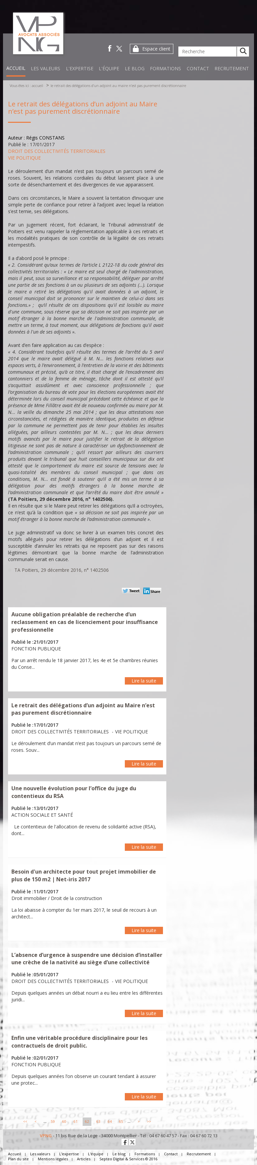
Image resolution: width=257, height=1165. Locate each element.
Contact (198, 68)
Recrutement (232, 68)
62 (87, 1121)
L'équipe (109, 68)
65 (121, 1121)
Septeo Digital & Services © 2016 (128, 1158)
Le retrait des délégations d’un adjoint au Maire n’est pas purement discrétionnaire (118, 85)
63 (98, 1121)
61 (76, 1121)
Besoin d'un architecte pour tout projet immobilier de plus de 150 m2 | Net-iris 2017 (83, 875)
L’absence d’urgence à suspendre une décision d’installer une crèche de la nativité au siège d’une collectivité (86, 958)
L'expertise (79, 68)
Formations (165, 68)
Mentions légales (53, 1158)
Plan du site (18, 1158)
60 (64, 1121)
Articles (83, 1158)
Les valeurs (45, 68)
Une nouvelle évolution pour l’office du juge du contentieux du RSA (73, 792)
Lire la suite (144, 681)
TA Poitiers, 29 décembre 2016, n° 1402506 (61, 570)
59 (53, 1121)
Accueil (15, 68)
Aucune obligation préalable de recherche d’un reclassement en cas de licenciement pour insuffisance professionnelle (84, 622)
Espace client (156, 49)
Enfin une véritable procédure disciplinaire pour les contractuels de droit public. (79, 1041)
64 (110, 1121)
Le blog (135, 68)
